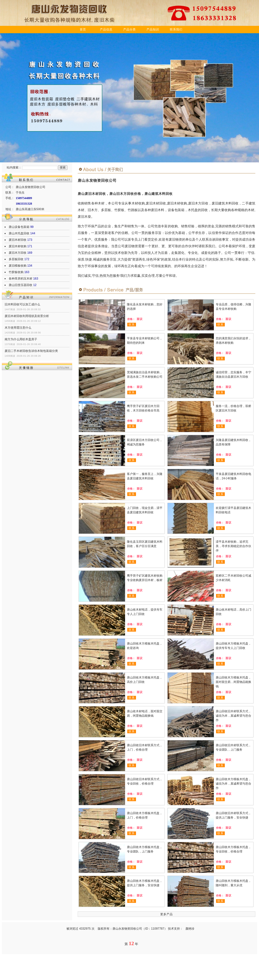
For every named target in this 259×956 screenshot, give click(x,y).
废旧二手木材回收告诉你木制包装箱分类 (31, 350)
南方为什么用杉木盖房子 (21, 339)
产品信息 (106, 29)
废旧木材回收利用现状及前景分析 (27, 316)
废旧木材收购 (17, 246)
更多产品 (166, 914)
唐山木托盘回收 (19, 233)
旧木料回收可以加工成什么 (22, 304)
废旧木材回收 (17, 239)
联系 (132, 324)
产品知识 (153, 29)
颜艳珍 (190, 928)
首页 (83, 29)
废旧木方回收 (17, 252)
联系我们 (176, 29)
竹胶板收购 (16, 272)
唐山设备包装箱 (19, 226)
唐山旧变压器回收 (20, 285)
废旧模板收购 (17, 265)
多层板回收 (16, 259)
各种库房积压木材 (20, 278)
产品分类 (129, 29)
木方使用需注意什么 (18, 327)
